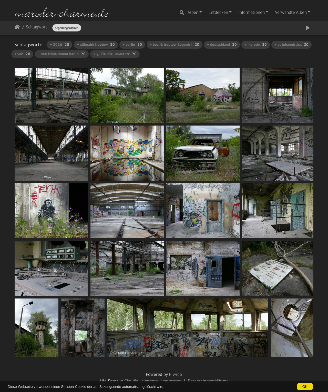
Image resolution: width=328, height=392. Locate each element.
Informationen (251, 12)
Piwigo (175, 374)
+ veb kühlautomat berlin (62, 53)
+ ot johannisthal (291, 44)
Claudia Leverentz (141, 381)
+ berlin (132, 44)
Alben (193, 12)
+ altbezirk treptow (96, 44)
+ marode (255, 44)
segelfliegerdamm (66, 28)
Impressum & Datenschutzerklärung (195, 381)
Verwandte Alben (291, 12)
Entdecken (218, 12)
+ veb (22, 53)
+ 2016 (59, 44)
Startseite (17, 28)
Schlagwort (36, 27)
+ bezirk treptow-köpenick (174, 44)
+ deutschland (222, 44)
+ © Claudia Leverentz (115, 53)
